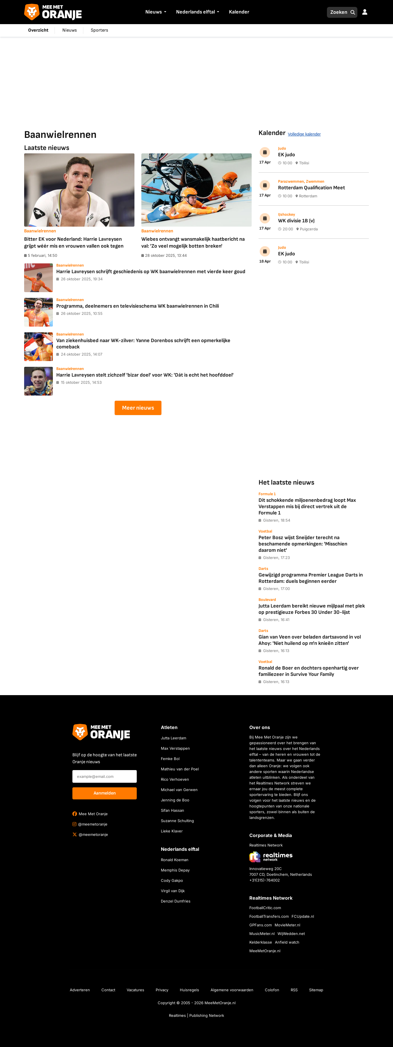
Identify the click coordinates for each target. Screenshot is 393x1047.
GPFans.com (260, 925)
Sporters (99, 30)
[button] (164, 12)
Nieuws (153, 12)
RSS (294, 990)
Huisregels (189, 990)
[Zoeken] (337, 12)
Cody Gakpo (172, 880)
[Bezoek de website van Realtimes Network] (270, 856)
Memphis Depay (175, 870)
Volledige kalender (304, 134)
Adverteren (80, 990)
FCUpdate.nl (303, 916)
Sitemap (316, 990)
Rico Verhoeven (175, 779)
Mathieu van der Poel (180, 769)
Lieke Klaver (172, 831)
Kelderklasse (260, 942)
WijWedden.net (291, 933)
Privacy (162, 990)
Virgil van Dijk (173, 890)
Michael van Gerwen (179, 789)
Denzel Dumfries (175, 901)
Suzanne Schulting (177, 820)
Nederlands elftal (195, 12)
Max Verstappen (175, 748)
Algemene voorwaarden (232, 990)
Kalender (239, 12)
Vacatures (135, 990)
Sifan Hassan (172, 810)
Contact (108, 990)
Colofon (272, 990)
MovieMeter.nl (287, 925)
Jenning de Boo (175, 800)
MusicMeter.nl (262, 933)
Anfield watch (287, 942)
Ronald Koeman (174, 859)
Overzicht (38, 30)
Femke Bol (170, 758)
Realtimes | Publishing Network (196, 1015)
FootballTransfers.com (269, 916)
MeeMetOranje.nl (264, 950)
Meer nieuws (138, 407)
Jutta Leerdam (173, 738)
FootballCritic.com (265, 907)
